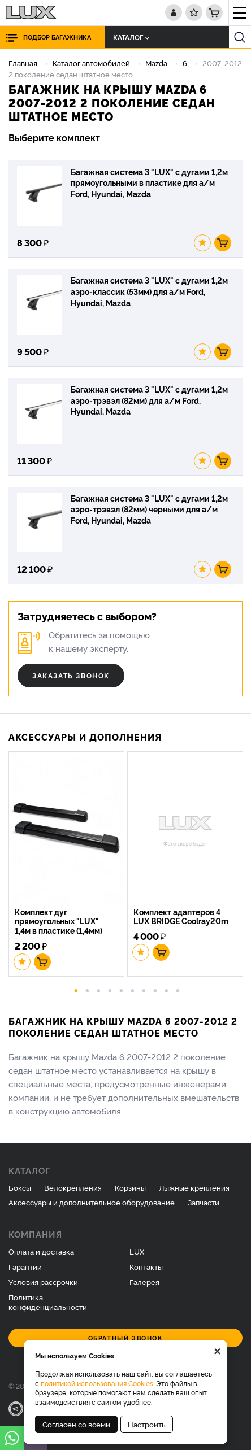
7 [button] (144, 989)
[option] (67, 865)
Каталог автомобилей (91, 63)
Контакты (146, 1266)
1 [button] (76, 989)
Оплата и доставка (41, 1251)
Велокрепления (73, 1187)
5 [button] (121, 989)
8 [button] (155, 989)
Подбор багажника (57, 37)
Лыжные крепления (194, 1187)
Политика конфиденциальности (47, 1302)
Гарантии (25, 1266)
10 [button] (178, 989)
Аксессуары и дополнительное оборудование (91, 1202)
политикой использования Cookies (97, 1383)
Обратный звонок (125, 1338)
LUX (136, 1251)
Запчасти (203, 1202)
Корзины (130, 1187)
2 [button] (87, 989)
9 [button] (166, 989)
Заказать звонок (71, 675)
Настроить (147, 1424)
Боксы (19, 1187)
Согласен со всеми (76, 1424)
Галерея (144, 1282)
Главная (22, 63)
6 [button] (132, 989)
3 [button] (98, 989)
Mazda (156, 63)
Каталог (131, 37)
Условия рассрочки (43, 1282)
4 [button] (110, 989)
